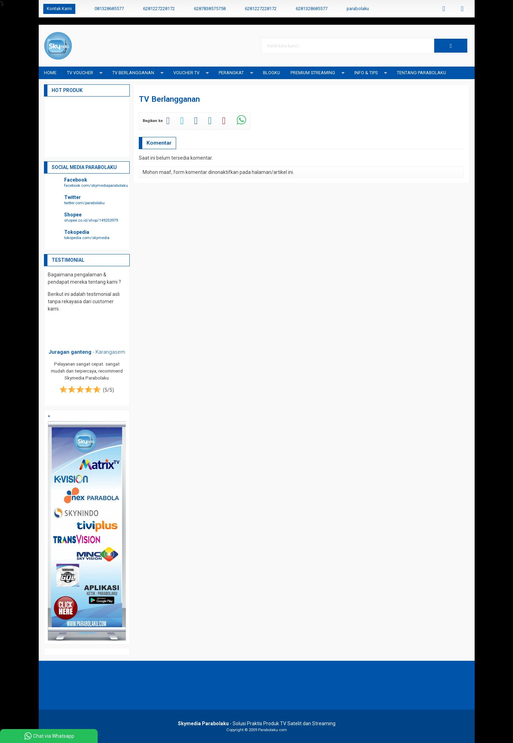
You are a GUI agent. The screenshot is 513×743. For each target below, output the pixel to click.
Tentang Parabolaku (421, 72)
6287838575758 (210, 8)
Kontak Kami (59, 8)
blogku (271, 72)
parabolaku (358, 8)
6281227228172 (159, 8)
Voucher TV (186, 72)
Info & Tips (366, 72)
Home (50, 72)
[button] (450, 46)
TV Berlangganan (133, 72)
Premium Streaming (313, 72)
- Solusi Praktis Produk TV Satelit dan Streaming (256, 723)
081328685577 (109, 8)
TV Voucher (80, 72)
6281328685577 (311, 8)
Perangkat (231, 72)
